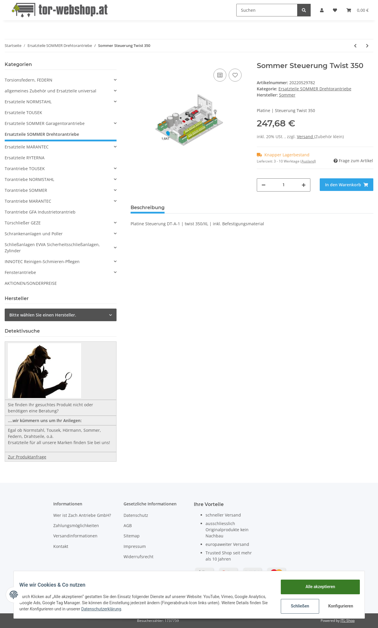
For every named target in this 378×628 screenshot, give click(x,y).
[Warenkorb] (357, 10)
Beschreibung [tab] (148, 207)
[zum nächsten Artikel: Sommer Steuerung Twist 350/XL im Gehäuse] (367, 45)
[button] (321, 10)
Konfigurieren (337, 606)
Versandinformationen (75, 536)
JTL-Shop (348, 620)
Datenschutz (136, 515)
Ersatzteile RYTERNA (25, 157)
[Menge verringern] (263, 185)
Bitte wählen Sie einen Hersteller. (42, 315)
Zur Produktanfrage (27, 457)
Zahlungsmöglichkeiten (76, 525)
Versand (305, 136)
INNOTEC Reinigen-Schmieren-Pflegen (42, 261)
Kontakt (60, 546)
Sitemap (132, 536)
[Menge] (283, 185)
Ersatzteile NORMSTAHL (28, 101)
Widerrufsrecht (138, 556)
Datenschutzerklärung (137, 609)
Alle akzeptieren (316, 586)
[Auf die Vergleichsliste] (219, 75)
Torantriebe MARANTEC (28, 201)
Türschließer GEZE (23, 223)
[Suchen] (266, 10)
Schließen (296, 606)
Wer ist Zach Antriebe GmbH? (82, 515)
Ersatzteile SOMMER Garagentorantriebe (45, 123)
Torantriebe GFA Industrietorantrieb (40, 212)
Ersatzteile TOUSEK (23, 112)
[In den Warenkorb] (346, 184)
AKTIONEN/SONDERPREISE (31, 283)
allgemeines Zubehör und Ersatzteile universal (50, 91)
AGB (128, 525)
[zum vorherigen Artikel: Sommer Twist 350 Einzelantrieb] (355, 45)
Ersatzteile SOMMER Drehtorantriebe (314, 89)
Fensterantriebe (20, 272)
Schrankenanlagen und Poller (34, 233)
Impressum (135, 546)
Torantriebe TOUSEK (25, 168)
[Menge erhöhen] (303, 185)
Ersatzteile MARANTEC (27, 147)
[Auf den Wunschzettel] (235, 75)
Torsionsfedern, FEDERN (28, 80)
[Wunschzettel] (335, 10)
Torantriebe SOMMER (26, 190)
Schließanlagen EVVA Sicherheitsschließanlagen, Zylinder (52, 247)
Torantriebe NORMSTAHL (29, 179)
